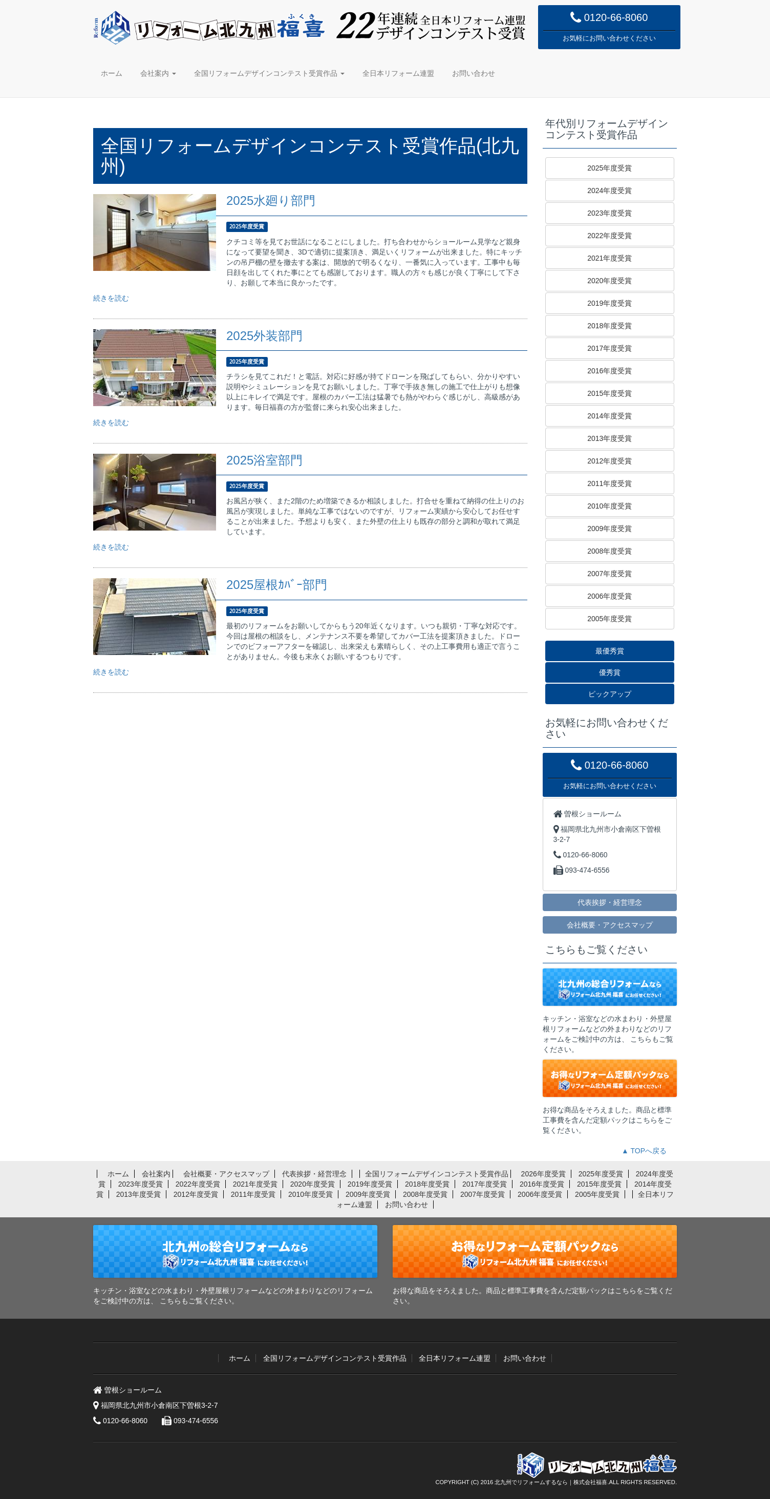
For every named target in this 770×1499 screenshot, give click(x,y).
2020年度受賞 (609, 281)
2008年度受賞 (609, 551)
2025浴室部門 (264, 460)
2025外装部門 (264, 336)
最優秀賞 (609, 651)
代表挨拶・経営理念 (610, 902)
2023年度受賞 (609, 213)
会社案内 (158, 73)
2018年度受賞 (609, 326)
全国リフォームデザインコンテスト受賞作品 (269, 73)
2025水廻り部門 (270, 200)
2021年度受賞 (609, 258)
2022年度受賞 (609, 235)
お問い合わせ (473, 73)
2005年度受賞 (609, 619)
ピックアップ (609, 694)
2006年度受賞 (609, 596)
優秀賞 (610, 672)
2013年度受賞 (609, 438)
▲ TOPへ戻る (644, 1151)
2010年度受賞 (609, 506)
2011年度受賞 (609, 483)
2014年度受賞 (609, 416)
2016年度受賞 (609, 371)
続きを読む (111, 298)
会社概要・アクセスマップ (610, 925)
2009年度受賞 (609, 528)
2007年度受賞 (609, 573)
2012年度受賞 (609, 461)
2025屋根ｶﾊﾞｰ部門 (276, 585)
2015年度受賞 (609, 393)
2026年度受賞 (543, 1174)
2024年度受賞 (609, 190)
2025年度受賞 (609, 168)
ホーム (111, 73)
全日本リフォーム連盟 (398, 73)
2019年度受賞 (609, 303)
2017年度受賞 (609, 348)
